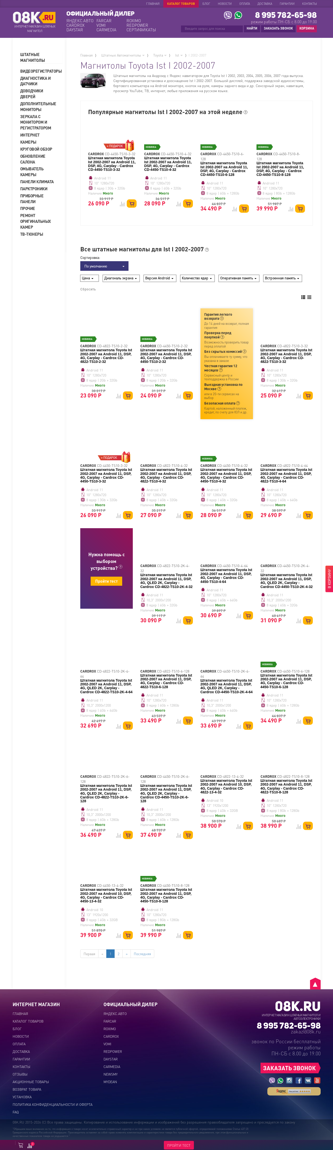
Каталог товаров (181, 4)
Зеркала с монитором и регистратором (35, 122)
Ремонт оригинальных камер (35, 221)
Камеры (28, 142)
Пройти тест (106, 581)
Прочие (27, 208)
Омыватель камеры (32, 171)
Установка (22, 1096)
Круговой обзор (36, 149)
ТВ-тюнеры (31, 234)
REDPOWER (137, 25)
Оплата (244, 4)
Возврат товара (27, 1089)
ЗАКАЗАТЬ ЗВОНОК (278, 28)
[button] (41, 57)
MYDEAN (110, 1081)
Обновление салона (32, 159)
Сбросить (88, 289)
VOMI (101, 25)
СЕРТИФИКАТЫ (141, 30)
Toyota (160, 55)
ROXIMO (133, 20)
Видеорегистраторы (39, 71)
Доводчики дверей (31, 93)
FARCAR (104, 20)
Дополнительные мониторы (38, 106)
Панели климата (37, 181)
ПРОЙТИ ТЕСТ (179, 1145)
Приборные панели (32, 198)
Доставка (265, 4)
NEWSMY (111, 1074)
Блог (206, 4)
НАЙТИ (252, 28)
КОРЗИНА (305, 28)
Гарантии (287, 4)
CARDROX (75, 25)
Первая (89, 953)
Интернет (30, 135)
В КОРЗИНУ (329, 578)
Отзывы (20, 1074)
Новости (225, 4)
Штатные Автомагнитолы (123, 55)
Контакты (309, 4)
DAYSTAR (74, 30)
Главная (153, 4)
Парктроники (33, 188)
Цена (87, 278)
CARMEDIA (106, 30)
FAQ (16, 1112)
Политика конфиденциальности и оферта (52, 1104)
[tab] (41, 57)
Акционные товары (31, 1081)
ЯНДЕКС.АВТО (79, 20)
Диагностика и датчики (35, 81)
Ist (179, 55)
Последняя (142, 953)
